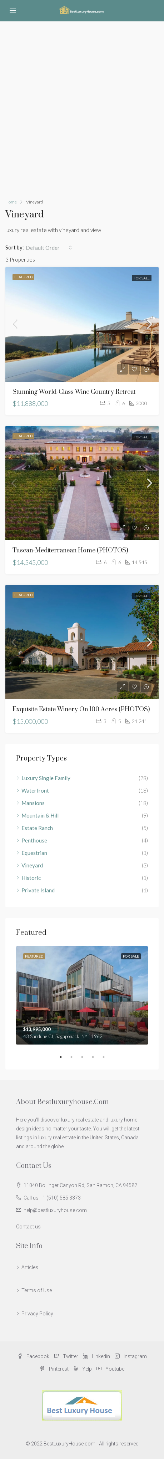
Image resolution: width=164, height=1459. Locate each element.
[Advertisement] (82, 107)
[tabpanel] (82, 995)
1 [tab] (64, 1057)
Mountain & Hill (40, 815)
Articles (29, 1267)
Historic (31, 878)
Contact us (28, 1226)
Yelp (82, 1369)
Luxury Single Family (45, 778)
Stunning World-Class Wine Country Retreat (74, 392)
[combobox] (49, 247)
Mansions (33, 803)
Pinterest (54, 1369)
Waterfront (35, 790)
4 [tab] (96, 1057)
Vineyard (32, 865)
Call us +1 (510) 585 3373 (52, 1198)
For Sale (142, 278)
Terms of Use (36, 1290)
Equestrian (34, 853)
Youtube (110, 1369)
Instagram (131, 1356)
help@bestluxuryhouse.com (55, 1210)
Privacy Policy (37, 1313)
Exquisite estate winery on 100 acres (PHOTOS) (81, 709)
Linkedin (96, 1356)
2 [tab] (75, 1057)
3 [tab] (85, 1057)
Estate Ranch (37, 828)
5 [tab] (107, 1057)
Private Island (38, 890)
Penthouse (34, 840)
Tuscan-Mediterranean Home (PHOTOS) (70, 551)
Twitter (66, 1356)
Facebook (33, 1356)
